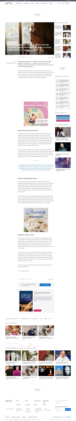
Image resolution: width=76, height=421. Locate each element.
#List (50, 318)
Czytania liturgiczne (38, 408)
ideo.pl (70, 419)
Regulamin (10, 419)
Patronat (38, 419)
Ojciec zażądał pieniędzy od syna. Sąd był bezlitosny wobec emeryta (58, 27)
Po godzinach (44, 3)
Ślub (17, 411)
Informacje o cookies (33, 419)
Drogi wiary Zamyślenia (42, 293)
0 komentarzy (61, 86)
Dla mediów (24, 419)
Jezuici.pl (7, 417)
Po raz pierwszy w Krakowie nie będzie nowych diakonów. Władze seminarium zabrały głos (58, 49)
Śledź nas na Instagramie (63, 120)
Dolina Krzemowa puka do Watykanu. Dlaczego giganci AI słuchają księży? (62, 378)
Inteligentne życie (46, 401)
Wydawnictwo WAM (15, 417)
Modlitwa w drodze (16, 0)
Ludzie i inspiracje (47, 410)
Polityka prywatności (16, 419)
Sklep (28, 0)
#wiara (41, 318)
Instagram (70, 0)
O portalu (6, 419)
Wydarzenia (19, 3)
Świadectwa (28, 410)
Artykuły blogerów (19, 410)
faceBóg (25, 0)
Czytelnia (27, 404)
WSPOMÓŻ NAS (67, 417)
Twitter (68, 0)
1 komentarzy (61, 107)
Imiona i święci (28, 411)
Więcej (50, 3)
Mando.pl (24, 417)
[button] (66, 3)
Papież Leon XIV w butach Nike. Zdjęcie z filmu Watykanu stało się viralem (58, 41)
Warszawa (59, 3)
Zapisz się (68, 409)
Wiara (32, 3)
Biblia (6, 0)
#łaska (45, 318)
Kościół (8, 52)
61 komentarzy (61, 99)
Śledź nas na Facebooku (62, 116)
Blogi (21, 0)
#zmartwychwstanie (25, 318)
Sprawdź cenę (37, 310)
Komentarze (26, 3)
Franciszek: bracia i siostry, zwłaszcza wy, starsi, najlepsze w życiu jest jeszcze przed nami (63, 139)
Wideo (37, 3)
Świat (17, 400)
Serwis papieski (18, 408)
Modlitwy (36, 411)
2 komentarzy (61, 82)
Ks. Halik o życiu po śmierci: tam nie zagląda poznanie (63, 170)
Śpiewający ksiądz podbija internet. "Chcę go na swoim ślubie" (58, 34)
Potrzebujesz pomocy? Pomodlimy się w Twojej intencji (46, 338)
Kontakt (21, 419)
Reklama (28, 419)
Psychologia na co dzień (39, 410)
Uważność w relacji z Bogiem (64, 105)
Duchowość (58, 171)
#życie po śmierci (34, 318)
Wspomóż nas (45, 284)
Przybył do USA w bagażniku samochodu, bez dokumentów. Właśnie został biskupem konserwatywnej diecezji (13, 379)
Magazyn (10, 0)
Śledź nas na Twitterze (62, 118)
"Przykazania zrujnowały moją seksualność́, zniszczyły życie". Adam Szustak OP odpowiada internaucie (58, 56)
